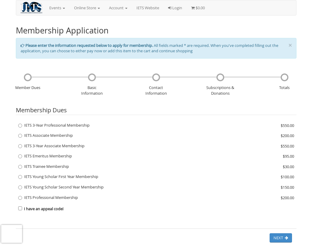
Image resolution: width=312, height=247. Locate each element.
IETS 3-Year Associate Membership (51, 145)
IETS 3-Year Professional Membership (54, 125)
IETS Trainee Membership (43, 166)
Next (280, 237)
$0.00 (198, 7)
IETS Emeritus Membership (45, 156)
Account (118, 7)
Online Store (87, 7)
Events (57, 7)
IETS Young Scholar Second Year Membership (61, 187)
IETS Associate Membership (45, 135)
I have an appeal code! (40, 208)
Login (175, 7)
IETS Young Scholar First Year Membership (58, 176)
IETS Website (147, 7)
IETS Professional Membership (48, 197)
